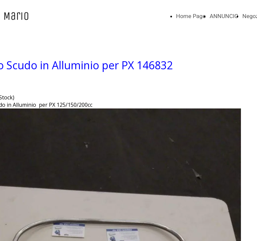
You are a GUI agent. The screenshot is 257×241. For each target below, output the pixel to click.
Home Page (190, 16)
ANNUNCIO (223, 16)
